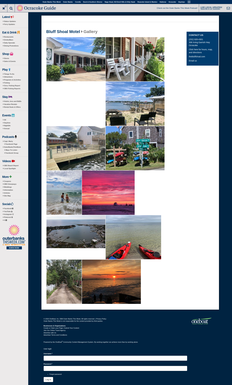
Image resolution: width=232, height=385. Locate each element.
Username (48, 353)
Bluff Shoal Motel (63, 31)
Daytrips (181, 2)
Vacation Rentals (10, 104)
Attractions (8, 77)
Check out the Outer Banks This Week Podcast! (177, 8)
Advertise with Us (50, 333)
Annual (6, 128)
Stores (6, 58)
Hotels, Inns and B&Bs (12, 101)
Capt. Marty (8, 141)
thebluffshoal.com (197, 56)
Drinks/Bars (8, 40)
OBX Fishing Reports (12, 88)
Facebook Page (11, 144)
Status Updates (10, 21)
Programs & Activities (12, 80)
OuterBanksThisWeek (12, 147)
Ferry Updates (9, 24)
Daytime (7, 123)
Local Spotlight (10, 168)
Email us (193, 61)
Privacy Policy (101, 319)
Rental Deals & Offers (12, 107)
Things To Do (9, 74)
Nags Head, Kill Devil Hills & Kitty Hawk (120, 2)
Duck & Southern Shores (92, 2)
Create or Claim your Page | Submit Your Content (61, 328)
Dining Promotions (11, 46)
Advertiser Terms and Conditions (55, 335)
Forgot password (56, 374)
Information (8, 190)
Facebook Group (11, 153)
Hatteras (163, 2)
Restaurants (8, 37)
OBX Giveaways (10, 184)
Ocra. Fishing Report (12, 85)
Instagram (9, 214)
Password (48, 364)
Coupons (7, 181)
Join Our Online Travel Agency (55, 330)
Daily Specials (9, 43)
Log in (48, 379)
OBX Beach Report (11, 165)
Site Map (7, 196)
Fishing (7, 83)
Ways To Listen (11, 150)
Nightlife (7, 125)
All (5, 120)
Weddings (8, 187)
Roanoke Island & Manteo (147, 2)
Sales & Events (10, 61)
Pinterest (8, 217)
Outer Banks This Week (52, 2)
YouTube (8, 211)
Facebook (8, 208)
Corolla (78, 2)
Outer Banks (68, 2)
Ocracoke (172, 2)
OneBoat (59, 342)
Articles (7, 193)
